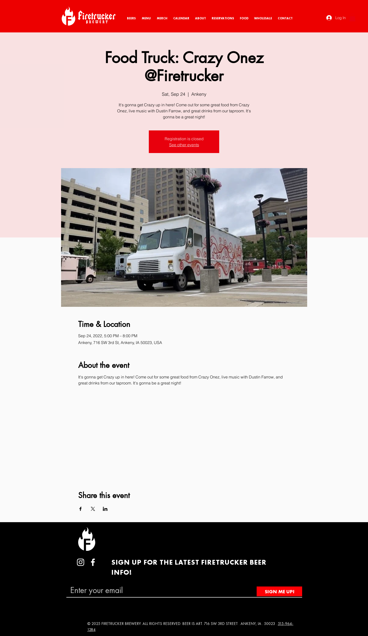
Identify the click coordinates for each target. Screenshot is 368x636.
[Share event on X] (92, 509)
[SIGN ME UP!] (279, 591)
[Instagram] (80, 562)
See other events (184, 144)
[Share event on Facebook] (80, 509)
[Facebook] (93, 562)
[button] (352, 17)
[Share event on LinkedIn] (105, 509)
